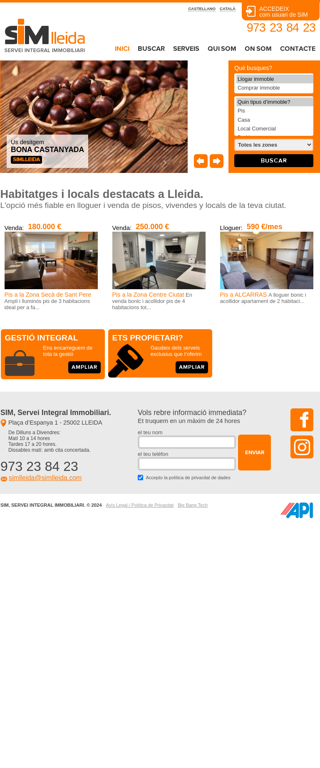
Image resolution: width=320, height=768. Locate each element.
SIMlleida (26, 160)
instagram (301, 446)
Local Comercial (274, 128)
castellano (202, 8)
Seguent (216, 161)
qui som (222, 48)
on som (258, 48)
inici (122, 48)
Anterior (201, 161)
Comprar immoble (274, 87)
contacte (297, 48)
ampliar (84, 367)
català (228, 8)
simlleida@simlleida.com (45, 477)
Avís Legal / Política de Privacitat (140, 505)
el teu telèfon (153, 454)
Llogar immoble (274, 79)
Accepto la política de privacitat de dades (188, 477)
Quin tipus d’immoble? (274, 102)
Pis (274, 110)
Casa (274, 119)
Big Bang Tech (193, 505)
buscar (151, 48)
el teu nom (150, 432)
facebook (301, 419)
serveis (186, 48)
